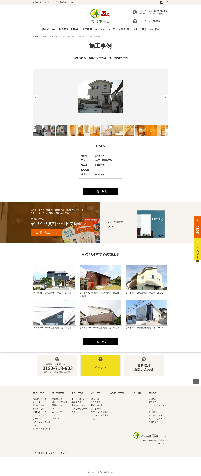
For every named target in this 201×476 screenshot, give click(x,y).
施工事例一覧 (58, 393)
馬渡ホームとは (39, 399)
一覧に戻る (100, 191)
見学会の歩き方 (78, 406)
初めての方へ (48, 29)
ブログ (111, 29)
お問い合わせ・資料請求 (197, 229)
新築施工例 (52, 37)
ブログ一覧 (96, 393)
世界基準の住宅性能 (69, 29)
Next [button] (165, 98)
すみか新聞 (96, 409)
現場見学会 (76, 402)
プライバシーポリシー (58, 453)
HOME (35, 37)
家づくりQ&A (39, 409)
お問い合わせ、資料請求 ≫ (151, 21)
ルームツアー (58, 412)
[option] (100, 97)
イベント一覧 (77, 393)
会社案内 (154, 29)
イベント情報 (39, 453)
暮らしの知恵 (97, 406)
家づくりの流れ (39, 406)
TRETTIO (153, 412)
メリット (37, 402)
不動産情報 (154, 422)
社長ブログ (96, 402)
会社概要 (153, 399)
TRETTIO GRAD (156, 416)
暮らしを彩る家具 (60, 402)
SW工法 (62, 37)
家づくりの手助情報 (41, 429)
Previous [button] (35, 98)
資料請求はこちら (47, 232)
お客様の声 (123, 29)
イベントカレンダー (80, 399)
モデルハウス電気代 (99, 412)
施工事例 (87, 29)
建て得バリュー (155, 419)
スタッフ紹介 (139, 29)
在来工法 (56, 419)
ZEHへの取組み (39, 412)
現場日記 (95, 399)
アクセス (153, 402)
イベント (99, 29)
